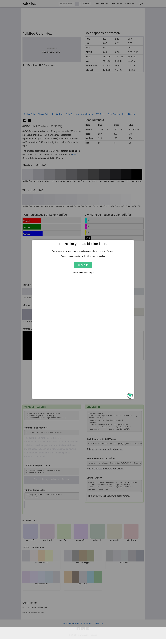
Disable (83, 265)
